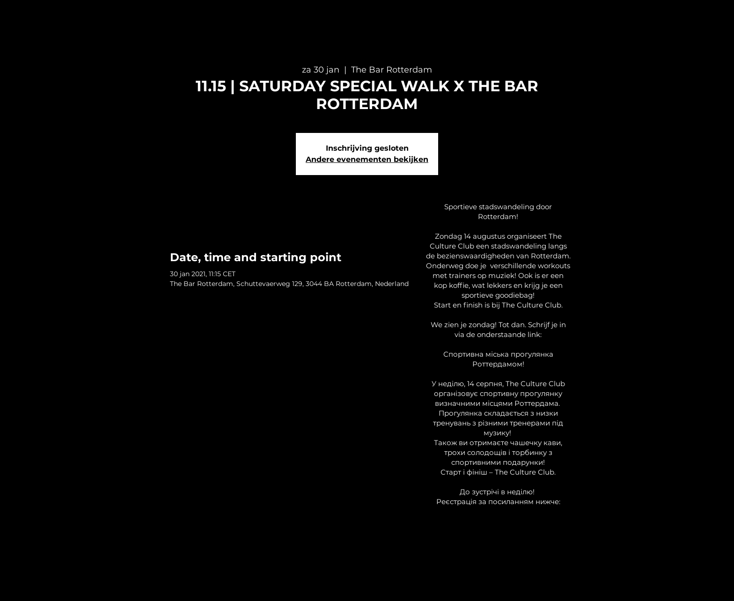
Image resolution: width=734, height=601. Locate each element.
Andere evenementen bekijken (367, 159)
